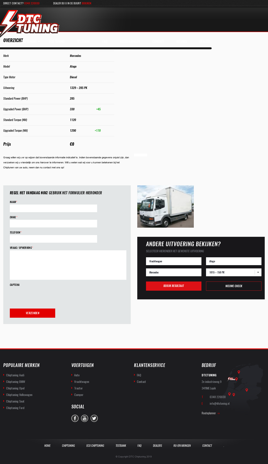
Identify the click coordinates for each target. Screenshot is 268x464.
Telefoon (16, 232)
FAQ (139, 374)
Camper (78, 394)
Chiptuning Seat (15, 401)
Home (47, 445)
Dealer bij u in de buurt (72, 3)
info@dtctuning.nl (220, 403)
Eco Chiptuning (95, 445)
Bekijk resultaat (173, 286)
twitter (94, 418)
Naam (13, 202)
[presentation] (43, 295)
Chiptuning (28, 41)
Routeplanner (209, 413)
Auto (76, 374)
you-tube (84, 418)
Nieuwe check (233, 286)
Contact (141, 381)
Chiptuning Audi (15, 374)
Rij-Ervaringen (182, 445)
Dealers (157, 445)
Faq (139, 445)
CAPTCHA (14, 285)
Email (13, 217)
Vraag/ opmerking (21, 247)
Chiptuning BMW (15, 381)
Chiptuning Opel (15, 388)
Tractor (78, 388)
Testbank (121, 445)
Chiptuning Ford (15, 407)
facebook (75, 418)
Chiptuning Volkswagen (19, 394)
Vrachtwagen (81, 381)
